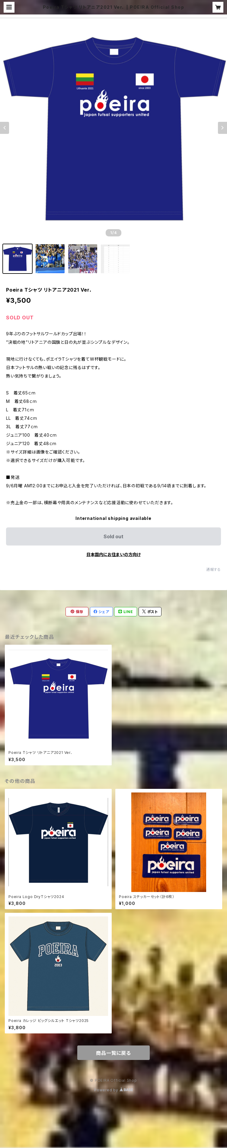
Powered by (113, 1090)
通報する (213, 569)
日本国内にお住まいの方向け (113, 554)
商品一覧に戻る (113, 1053)
